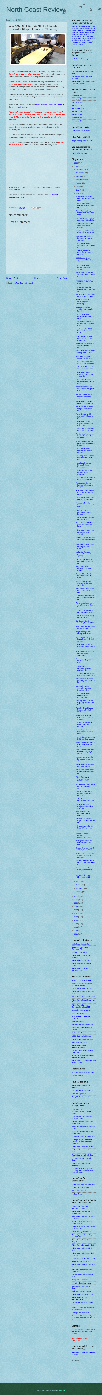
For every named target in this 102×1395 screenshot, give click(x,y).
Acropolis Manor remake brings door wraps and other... (84, 759)
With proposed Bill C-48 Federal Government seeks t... (84, 828)
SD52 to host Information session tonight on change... (85, 225)
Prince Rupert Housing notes (82, 960)
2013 (76, 927)
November (80, 173)
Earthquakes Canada (79, 1033)
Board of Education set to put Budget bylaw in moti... (85, 590)
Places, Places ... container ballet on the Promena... (85, 295)
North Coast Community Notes (83, 1147)
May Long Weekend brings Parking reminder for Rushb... (85, 744)
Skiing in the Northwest (80, 1280)
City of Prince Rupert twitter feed (83, 997)
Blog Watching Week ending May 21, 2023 (84, 633)
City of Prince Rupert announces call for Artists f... (85, 245)
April (78, 881)
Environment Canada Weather (82, 1024)
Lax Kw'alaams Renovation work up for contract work (85, 674)
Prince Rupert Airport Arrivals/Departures (79, 1046)
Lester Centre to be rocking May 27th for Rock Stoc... (85, 800)
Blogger (62, 1391)
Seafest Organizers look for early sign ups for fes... (85, 849)
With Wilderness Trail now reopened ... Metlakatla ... (85, 219)
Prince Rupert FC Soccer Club (82, 1294)
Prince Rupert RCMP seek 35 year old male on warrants (85, 532)
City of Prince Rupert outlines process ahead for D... (85, 316)
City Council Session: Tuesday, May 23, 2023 (85, 622)
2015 (76, 920)
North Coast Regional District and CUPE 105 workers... (84, 717)
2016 (76, 917)
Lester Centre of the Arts (80, 1188)
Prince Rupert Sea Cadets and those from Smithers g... (85, 274)
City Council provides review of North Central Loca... (85, 381)
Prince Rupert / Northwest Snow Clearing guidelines (83, 82)
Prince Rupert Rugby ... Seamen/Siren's (80, 1298)
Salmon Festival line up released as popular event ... (84, 396)
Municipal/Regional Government (83, 1072)
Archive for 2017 (77, 118)
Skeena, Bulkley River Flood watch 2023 (83, 876)
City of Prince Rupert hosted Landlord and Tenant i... (84, 267)
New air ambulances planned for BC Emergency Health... (84, 835)
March (78, 885)
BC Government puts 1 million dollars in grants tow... (85, 198)
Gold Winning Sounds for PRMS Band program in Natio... (85, 323)
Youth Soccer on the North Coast (83, 1258)
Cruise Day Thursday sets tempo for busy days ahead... (85, 751)
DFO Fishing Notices (79, 1013)
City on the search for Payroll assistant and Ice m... (85, 820)
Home (37, 278)
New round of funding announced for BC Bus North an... (85, 282)
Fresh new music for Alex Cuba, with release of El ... (85, 870)
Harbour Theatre (77, 1194)
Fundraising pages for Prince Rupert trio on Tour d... (86, 289)
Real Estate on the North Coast (83, 1155)
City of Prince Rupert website (82, 988)
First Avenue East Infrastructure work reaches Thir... (83, 668)
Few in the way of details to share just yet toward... (85, 479)
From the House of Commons (82, 1090)
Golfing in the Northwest (80, 1313)
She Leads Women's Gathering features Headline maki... (83, 688)
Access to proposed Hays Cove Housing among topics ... (85, 492)
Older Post (62, 278)
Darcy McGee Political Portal (82, 1097)
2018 (76, 910)
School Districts (77, 1076)
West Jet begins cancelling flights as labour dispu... (85, 738)
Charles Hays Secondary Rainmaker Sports (80, 1207)
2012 (76, 930)
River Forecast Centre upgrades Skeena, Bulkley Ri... (83, 813)
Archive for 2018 (77, 114)
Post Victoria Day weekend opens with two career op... (85, 561)
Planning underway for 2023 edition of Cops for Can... (85, 388)
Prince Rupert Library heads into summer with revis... (85, 213)
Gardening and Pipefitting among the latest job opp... (85, 345)
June (78, 190)
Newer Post (12, 278)
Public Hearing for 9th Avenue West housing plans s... (84, 416)
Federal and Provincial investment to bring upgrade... (84, 724)
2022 (76, 896)
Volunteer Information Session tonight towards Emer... (85, 505)
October (79, 176)
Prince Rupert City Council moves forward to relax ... (85, 402)
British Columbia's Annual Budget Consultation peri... (85, 408)
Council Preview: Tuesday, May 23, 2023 (85, 616)
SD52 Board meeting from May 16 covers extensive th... (85, 597)
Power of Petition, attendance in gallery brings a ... (84, 512)
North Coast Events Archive (81, 131)
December (80, 169)
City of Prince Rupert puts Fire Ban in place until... (85, 498)
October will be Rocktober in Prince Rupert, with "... (85, 429)
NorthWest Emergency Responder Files (80, 948)
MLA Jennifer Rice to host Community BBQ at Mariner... (85, 855)
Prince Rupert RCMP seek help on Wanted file (85, 765)
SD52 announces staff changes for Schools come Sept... (84, 583)
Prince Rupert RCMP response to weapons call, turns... (84, 423)
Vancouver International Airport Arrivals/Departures (83, 1056)
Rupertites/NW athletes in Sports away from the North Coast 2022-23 (83, 1318)
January (79, 892)
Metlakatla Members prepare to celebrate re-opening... (85, 554)
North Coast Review (35, 9)
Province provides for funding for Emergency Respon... (85, 485)
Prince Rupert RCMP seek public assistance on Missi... (85, 525)
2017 (76, 913)
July (77, 186)
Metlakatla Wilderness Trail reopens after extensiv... (85, 368)
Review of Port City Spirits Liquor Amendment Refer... (85, 576)
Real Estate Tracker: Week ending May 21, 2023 (85, 627)
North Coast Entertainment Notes (83, 1184)
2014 (76, 924)
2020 (76, 903)
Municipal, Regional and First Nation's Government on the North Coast (82, 1141)
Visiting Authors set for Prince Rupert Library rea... (84, 842)
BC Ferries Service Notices (81, 1010)
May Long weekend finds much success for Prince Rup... (85, 443)
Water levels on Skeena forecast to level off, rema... (84, 710)
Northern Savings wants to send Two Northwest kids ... (85, 539)
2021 (76, 900)
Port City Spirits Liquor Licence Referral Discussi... (84, 465)
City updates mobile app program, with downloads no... (85, 681)
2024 (76, 163)
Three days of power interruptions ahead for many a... (84, 252)
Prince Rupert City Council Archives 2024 (81, 969)
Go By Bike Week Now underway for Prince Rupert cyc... (84, 338)
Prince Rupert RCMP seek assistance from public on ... (85, 646)
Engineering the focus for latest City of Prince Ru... (85, 232)
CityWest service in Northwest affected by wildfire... (84, 806)
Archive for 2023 (77, 99)
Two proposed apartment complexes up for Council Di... (85, 605)
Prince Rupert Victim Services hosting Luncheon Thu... (83, 779)
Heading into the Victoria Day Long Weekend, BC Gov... (85, 702)
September (80, 180)
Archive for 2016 (77, 121)
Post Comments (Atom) (24, 283)
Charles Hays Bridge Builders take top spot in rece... (85, 205)
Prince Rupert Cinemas (80, 1191)
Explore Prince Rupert (79, 952)
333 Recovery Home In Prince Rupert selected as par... (85, 639)
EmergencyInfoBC (78, 1021)
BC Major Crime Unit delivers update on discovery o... (83, 302)
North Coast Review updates (82, 59)
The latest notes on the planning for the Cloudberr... (84, 472)
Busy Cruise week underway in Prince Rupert (83, 568)
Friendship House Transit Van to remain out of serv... (85, 458)
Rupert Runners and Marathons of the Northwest (83, 1308)
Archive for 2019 (77, 111)
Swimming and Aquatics (80, 1261)
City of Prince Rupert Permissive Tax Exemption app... (83, 695)
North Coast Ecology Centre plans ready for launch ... (84, 309)
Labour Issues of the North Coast (83, 1136)
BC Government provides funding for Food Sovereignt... (85, 653)
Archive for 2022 (77, 102)
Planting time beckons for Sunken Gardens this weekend (85, 436)
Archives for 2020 (78, 108)
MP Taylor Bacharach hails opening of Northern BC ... (85, 786)
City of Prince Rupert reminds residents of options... (84, 450)
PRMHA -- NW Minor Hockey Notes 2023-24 (82, 1222)
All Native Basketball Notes (81, 1283)
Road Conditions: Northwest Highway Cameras (82, 984)
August (79, 183)
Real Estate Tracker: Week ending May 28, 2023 (85, 352)
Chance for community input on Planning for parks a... (84, 793)
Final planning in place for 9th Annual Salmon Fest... (85, 661)
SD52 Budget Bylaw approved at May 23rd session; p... (84, 260)
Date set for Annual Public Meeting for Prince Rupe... (85, 546)
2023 (76, 166)
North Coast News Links (80, 944)
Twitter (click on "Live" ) (80, 153)
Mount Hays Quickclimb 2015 (82, 1232)
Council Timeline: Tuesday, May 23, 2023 (85, 518)
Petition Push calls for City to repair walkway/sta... (85, 611)
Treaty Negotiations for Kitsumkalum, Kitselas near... (84, 732)
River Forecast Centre (79, 1042)
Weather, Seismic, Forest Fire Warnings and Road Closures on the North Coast (83, 1170)
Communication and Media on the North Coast (82, 1117)
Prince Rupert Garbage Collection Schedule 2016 (81, 1006)
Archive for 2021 (77, 105)
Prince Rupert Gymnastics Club (83, 1245)
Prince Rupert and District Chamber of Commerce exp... (85, 771)
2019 (76, 906)
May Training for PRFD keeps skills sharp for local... (84, 331)
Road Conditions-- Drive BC (82, 980)
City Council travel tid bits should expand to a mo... (85, 362)
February (79, 888)
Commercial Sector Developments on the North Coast (81, 1111)
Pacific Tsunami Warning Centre (83, 1039)
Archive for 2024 (77, 96)
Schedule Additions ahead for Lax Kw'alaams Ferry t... (85, 862)
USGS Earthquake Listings (81, 1036)
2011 (76, 934)
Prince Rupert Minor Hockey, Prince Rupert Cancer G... (84, 374)
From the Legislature (79, 1094)
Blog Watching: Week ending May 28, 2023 (84, 357)
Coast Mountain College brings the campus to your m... (84, 238)
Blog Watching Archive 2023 (82, 141)
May (78, 193)
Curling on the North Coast (81, 1291)
